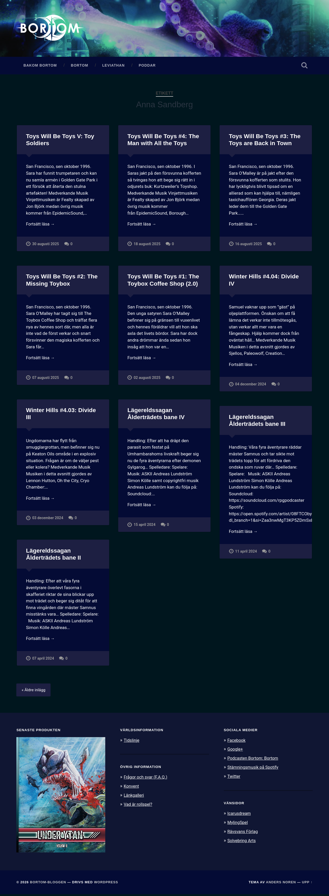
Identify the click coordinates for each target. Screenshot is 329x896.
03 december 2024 (48, 520)
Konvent (132, 787)
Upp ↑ (307, 884)
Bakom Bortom (40, 67)
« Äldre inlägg (34, 691)
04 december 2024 (251, 386)
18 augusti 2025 (147, 246)
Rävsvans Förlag (243, 831)
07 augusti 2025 (45, 379)
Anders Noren (281, 884)
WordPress (106, 884)
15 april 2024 (145, 526)
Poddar (147, 67)
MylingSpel (238, 823)
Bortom (79, 67)
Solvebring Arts (242, 840)
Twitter (234, 777)
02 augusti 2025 (147, 379)
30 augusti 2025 (45, 246)
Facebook (237, 741)
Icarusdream (239, 813)
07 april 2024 (43, 660)
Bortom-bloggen (48, 884)
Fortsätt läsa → (41, 225)
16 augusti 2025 (248, 246)
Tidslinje (132, 741)
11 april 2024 (246, 553)
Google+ (235, 750)
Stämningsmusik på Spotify (254, 768)
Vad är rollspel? (139, 805)
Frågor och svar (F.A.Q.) (147, 778)
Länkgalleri (134, 796)
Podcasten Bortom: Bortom (254, 759)
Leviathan (113, 67)
